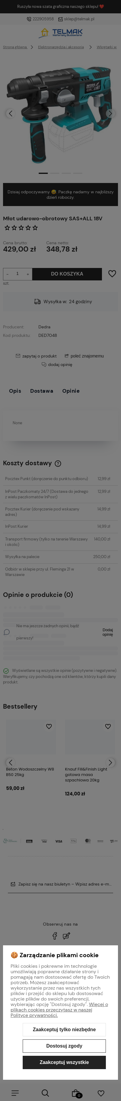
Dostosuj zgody (64, 1045)
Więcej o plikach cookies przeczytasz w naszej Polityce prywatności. (59, 1009)
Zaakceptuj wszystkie (64, 1062)
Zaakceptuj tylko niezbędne (64, 1029)
